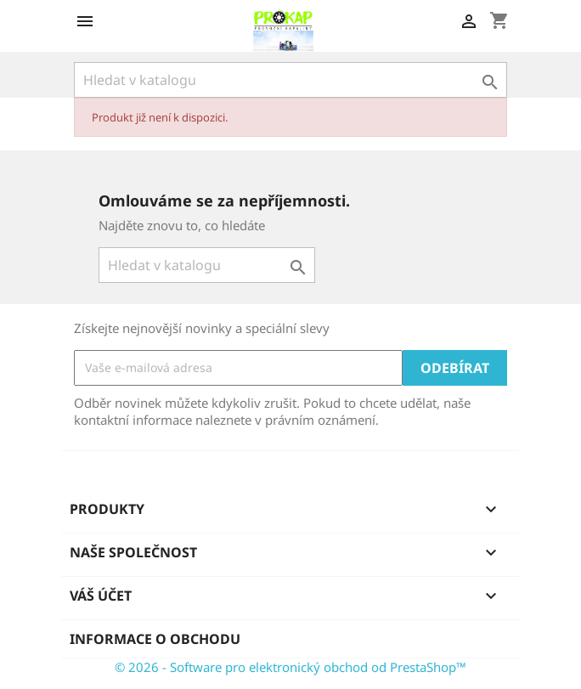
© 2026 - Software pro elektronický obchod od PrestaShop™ (290, 666)
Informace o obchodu (155, 639)
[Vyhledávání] (290, 80)
